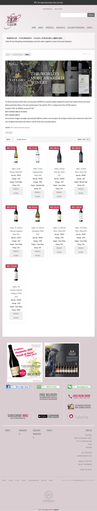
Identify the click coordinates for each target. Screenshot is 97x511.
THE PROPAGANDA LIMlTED (79, 480)
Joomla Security (50, 510)
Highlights (60, 27)
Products (50, 27)
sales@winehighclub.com (84, 455)
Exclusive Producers (76, 27)
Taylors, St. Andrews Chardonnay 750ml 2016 (37, 230)
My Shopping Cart (47, 9)
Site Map (17, 480)
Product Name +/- (22, 139)
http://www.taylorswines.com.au (20, 127)
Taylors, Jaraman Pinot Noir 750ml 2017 (59, 171)
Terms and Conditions (33, 480)
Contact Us (44, 480)
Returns (11, 480)
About (40, 27)
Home (34, 27)
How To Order (58, 9)
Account (4, 480)
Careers (51, 480)
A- (89, 54)
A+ (84, 54)
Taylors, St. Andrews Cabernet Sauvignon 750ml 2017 (16, 230)
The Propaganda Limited (48, 498)
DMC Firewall (41, 510)
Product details (16, 191)
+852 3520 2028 (86, 452)
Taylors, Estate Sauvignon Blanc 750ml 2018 (38, 171)
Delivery (24, 480)
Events (89, 27)
